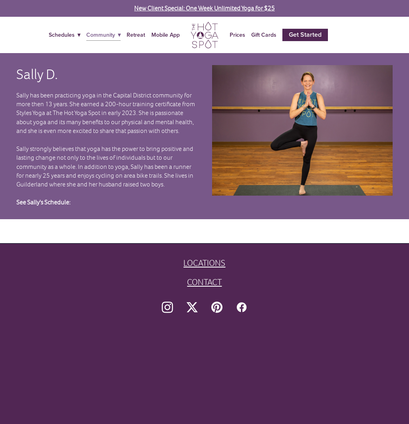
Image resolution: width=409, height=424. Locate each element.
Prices (237, 35)
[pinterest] (216, 307)
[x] (192, 307)
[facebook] (241, 307)
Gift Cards (263, 35)
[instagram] (167, 307)
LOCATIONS (204, 263)
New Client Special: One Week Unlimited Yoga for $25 (204, 8)
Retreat (136, 35)
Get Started (305, 34)
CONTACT (204, 282)
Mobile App (165, 35)
